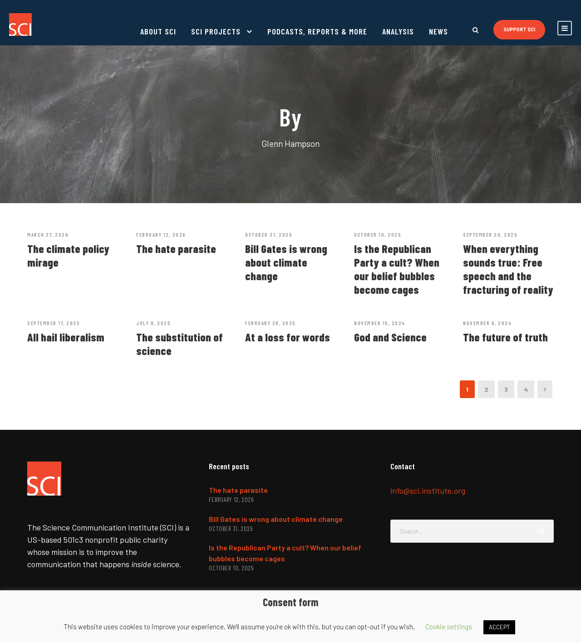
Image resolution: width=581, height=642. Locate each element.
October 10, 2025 (377, 234)
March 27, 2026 (48, 234)
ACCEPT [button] (499, 627)
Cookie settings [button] (448, 627)
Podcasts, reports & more (317, 31)
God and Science (390, 337)
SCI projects (216, 31)
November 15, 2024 (379, 323)
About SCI (158, 31)
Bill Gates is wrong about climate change (286, 262)
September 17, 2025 (53, 323)
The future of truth (505, 337)
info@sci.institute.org (427, 491)
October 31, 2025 (268, 234)
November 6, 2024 (487, 323)
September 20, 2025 (490, 234)
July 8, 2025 (153, 323)
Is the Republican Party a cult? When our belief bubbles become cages (396, 269)
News (438, 31)
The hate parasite (176, 248)
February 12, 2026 (161, 234)
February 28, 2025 (270, 323)
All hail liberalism (65, 337)
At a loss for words (287, 337)
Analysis (398, 31)
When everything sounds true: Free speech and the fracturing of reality (508, 269)
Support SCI (519, 29)
